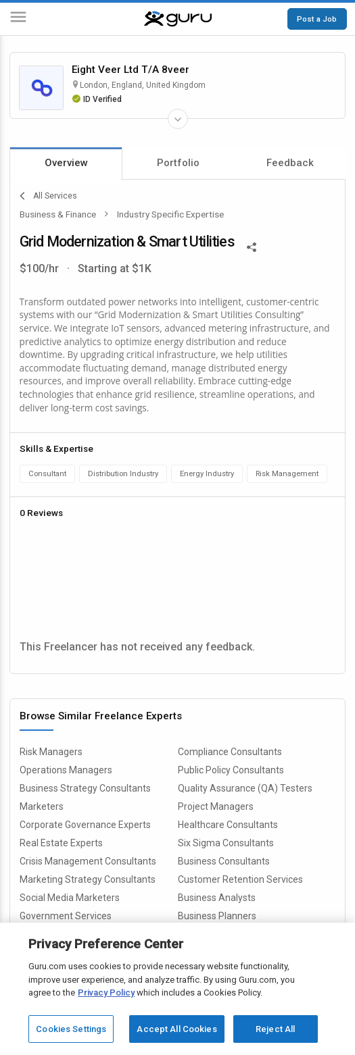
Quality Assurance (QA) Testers (245, 788)
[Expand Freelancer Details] (178, 119)
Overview (66, 163)
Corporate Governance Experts (85, 824)
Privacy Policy (106, 992)
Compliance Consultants (230, 751)
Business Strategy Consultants (85, 788)
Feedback (290, 163)
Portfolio (178, 163)
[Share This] (251, 246)
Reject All (275, 1029)
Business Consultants (224, 861)
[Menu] (18, 19)
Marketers (42, 806)
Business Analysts (217, 897)
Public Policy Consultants (231, 770)
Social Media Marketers (70, 897)
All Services (48, 195)
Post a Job (317, 19)
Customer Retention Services (240, 879)
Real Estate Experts (61, 843)
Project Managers (216, 806)
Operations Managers (66, 770)
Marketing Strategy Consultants (88, 879)
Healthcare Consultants (228, 824)
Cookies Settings (71, 1029)
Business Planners (217, 915)
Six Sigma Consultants (226, 843)
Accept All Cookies (176, 1029)
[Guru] (178, 19)
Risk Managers (51, 751)
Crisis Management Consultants (88, 861)
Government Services (66, 915)
